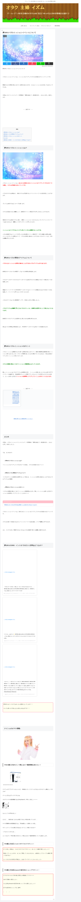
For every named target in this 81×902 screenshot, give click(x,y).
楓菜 (6, 694)
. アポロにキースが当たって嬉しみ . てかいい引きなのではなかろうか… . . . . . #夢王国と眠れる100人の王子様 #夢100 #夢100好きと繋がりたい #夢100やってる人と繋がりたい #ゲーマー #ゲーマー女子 (19, 588)
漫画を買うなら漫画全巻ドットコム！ (23, 418)
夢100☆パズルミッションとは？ (11, 132)
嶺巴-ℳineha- (6, 593)
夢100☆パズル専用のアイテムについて (13, 134)
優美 (5, 640)
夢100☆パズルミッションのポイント (12, 136)
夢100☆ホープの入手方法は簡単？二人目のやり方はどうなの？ (20, 504)
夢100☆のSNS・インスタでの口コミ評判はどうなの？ (17, 140)
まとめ (5, 138)
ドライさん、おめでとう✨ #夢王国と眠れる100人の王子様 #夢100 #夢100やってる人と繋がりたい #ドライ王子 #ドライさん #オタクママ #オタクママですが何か (19, 636)
